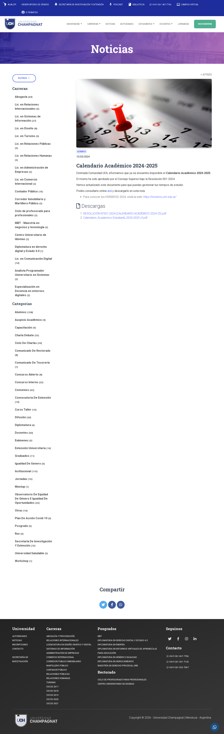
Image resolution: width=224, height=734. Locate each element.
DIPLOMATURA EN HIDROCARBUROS (116, 661)
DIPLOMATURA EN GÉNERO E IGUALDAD (117, 657)
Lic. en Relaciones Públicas (33, 145)
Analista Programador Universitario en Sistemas (32, 275)
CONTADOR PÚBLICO (56, 670)
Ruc (19, 533)
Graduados (24, 456)
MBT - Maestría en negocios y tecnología (31, 225)
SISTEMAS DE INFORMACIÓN (60, 649)
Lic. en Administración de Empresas (31, 169)
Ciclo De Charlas (28, 343)
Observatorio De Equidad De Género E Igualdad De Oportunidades (31, 498)
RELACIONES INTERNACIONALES (62, 640)
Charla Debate (27, 335)
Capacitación (25, 327)
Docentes (166, 24)
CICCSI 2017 (52, 686)
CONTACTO (17, 649)
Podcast (116, 4)
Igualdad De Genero (30, 463)
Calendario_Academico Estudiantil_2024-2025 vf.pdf (115, 217)
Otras (21, 510)
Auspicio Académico (30, 320)
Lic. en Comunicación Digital (33, 260)
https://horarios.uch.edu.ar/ (159, 197)
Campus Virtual (187, 4)
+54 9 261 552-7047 (178, 667)
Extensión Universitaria (33, 448)
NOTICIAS (17, 640)
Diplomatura (25, 425)
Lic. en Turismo (27, 136)
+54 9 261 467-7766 (160, 4)
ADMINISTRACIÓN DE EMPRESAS (62, 653)
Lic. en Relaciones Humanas (33, 157)
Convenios (24, 390)
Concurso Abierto (28, 374)
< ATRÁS (206, 74)
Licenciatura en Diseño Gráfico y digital (68, 644)
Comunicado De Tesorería (32, 364)
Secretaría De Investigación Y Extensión (33, 543)
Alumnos (24, 312)
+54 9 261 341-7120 (178, 662)
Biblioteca (136, 4)
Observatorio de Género (35, 4)
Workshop (23, 561)
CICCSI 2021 (52, 703)
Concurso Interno (29, 382)
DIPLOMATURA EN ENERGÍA (111, 644)
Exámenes (23, 440)
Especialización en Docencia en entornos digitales (29, 291)
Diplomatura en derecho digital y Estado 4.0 (31, 249)
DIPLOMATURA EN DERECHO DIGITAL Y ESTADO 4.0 (123, 640)
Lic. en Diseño (26, 128)
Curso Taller (26, 409)
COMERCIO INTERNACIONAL (60, 657)
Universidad (74, 24)
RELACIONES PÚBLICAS (58, 674)
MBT (100, 636)
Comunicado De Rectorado (32, 352)
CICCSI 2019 (52, 695)
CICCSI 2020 (52, 699)
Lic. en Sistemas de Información (28, 118)
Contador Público (29, 191)
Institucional (26, 471)
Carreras (93, 24)
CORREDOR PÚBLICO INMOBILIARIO (63, 661)
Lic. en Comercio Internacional (26, 181)
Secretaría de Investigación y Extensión (79, 4)
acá (109, 191)
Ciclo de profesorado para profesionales (32, 213)
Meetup (22, 486)
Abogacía (24, 96)
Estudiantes (146, 24)
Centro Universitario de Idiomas (30, 237)
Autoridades (19, 636)
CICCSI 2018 (52, 691)
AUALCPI (9, 4)
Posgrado (23, 526)
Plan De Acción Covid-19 (33, 518)
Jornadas (183, 24)
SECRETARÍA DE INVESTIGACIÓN (20, 659)
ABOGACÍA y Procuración (60, 636)
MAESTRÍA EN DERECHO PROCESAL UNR (118, 665)
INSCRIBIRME (205, 24)
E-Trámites (29, 12)
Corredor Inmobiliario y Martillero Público (30, 201)
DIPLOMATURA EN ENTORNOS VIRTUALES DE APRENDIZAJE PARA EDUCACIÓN (127, 651)
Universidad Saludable (31, 553)
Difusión (23, 417)
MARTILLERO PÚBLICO (57, 665)
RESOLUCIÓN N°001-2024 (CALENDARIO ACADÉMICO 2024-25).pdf (124, 213)
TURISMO (51, 682)
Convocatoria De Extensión (33, 399)
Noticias (110, 24)
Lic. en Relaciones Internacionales (27, 106)
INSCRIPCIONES (20, 644)
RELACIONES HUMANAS (58, 678)
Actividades (126, 24)
